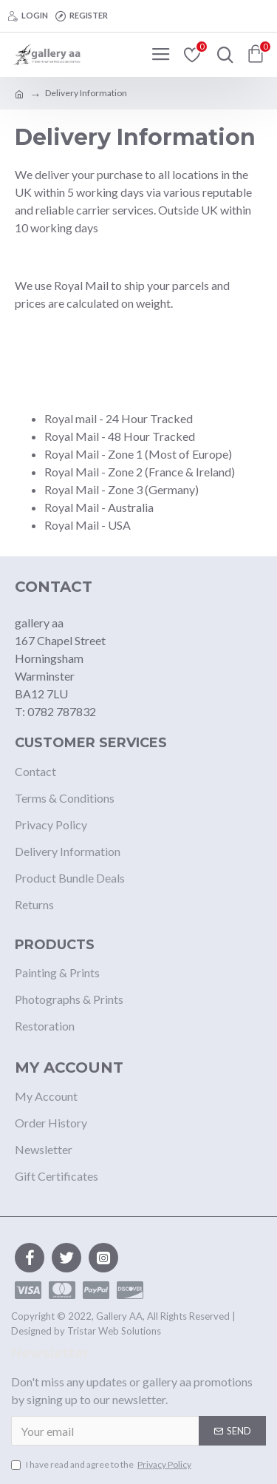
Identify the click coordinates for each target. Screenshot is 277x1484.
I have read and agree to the (102, 1464)
